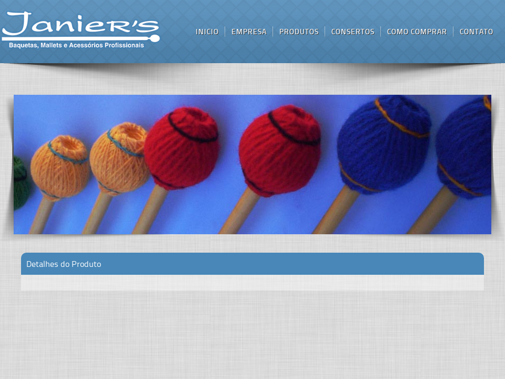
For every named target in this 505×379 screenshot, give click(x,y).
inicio (80, 31)
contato (476, 31)
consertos (353, 31)
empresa (249, 31)
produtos (299, 31)
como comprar (417, 31)
